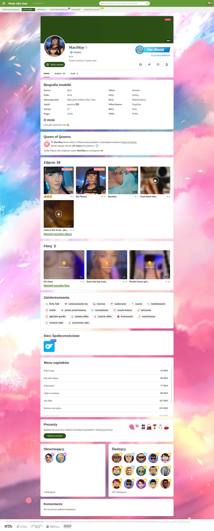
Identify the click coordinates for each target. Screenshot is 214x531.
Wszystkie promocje (59, 9)
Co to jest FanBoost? (160, 55)
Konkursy (76, 10)
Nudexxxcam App (92, 9)
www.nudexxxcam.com (36, 522)
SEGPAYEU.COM (66, 521)
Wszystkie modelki (11, 10)
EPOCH (57, 521)
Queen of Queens (129, 142)
